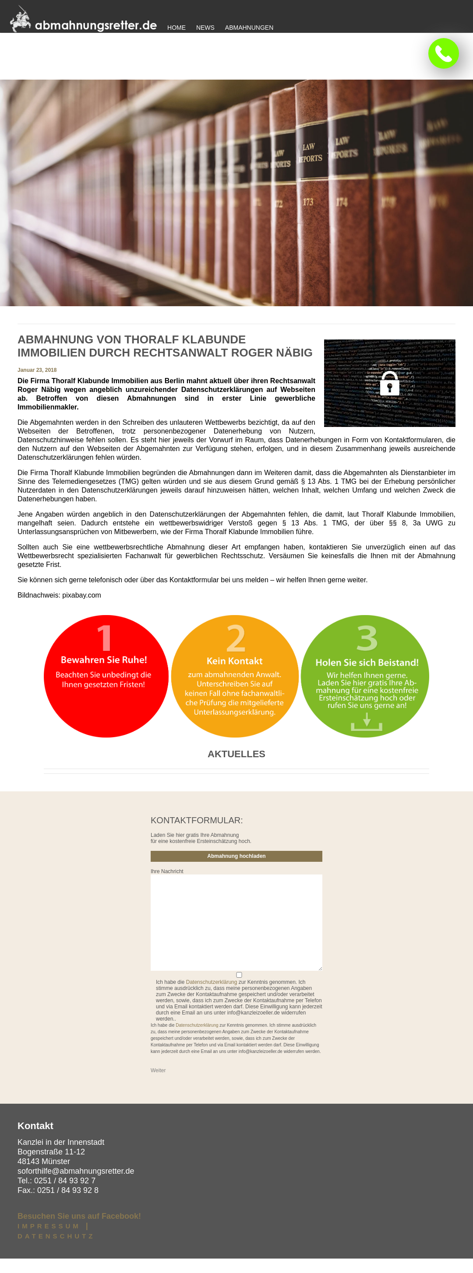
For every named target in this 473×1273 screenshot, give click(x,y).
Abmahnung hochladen (236, 870)
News (205, 27)
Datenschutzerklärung (211, 996)
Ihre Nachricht (167, 886)
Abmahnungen (249, 27)
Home (176, 27)
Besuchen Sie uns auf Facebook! (79, 1230)
